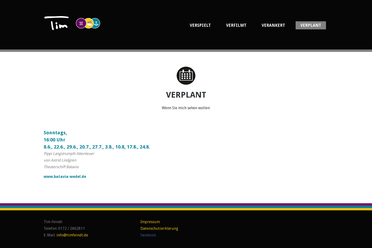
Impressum (150, 222)
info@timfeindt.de (72, 235)
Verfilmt (236, 25)
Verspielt (200, 25)
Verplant (310, 25)
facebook (148, 235)
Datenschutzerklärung (159, 228)
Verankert (273, 25)
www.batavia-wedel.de (65, 176)
